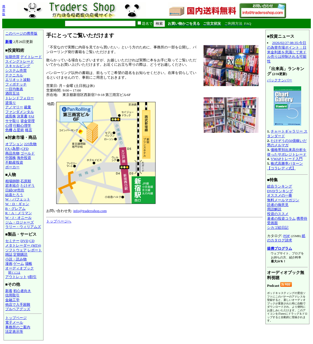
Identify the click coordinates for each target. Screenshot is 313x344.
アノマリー (14, 107)
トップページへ (58, 221)
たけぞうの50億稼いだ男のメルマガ (287, 143)
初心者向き (22, 291)
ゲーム (18, 264)
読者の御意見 (278, 205)
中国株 (10, 158)
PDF (286, 236)
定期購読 (20, 254)
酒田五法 (12, 93)
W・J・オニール (18, 218)
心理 (8, 125)
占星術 (18, 130)
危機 (8, 130)
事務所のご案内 (17, 327)
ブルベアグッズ (17, 309)
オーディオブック (19, 268)
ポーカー (12, 167)
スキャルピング (17, 66)
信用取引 (12, 295)
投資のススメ (278, 214)
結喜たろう (14, 195)
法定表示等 (14, 331)
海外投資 (24, 158)
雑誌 (8, 254)
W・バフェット (17, 199)
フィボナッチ (16, 84)
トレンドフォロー (19, 98)
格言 (28, 130)
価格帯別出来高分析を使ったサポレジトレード (286, 152)
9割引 (32, 277)
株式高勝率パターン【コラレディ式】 (285, 165)
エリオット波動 (17, 80)
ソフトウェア (16, 250)
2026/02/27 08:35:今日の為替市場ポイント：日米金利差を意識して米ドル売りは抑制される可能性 (286, 52)
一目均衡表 (14, 89)
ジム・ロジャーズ (19, 222)
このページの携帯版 (21, 33)
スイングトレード (19, 61)
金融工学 (12, 300)
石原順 (25, 181)
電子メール (14, 322)
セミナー (12, 241)
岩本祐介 (12, 185)
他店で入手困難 (17, 304)
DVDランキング (280, 191)
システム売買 (16, 70)
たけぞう (27, 185)
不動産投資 (14, 162)
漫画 (8, 264)
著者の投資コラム (281, 218)
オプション (14, 144)
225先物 (30, 144)
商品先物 (12, 153)
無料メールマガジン (283, 200)
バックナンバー (279, 80)
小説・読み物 (16, 259)
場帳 (28, 264)
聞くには (14, 272)
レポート (35, 250)
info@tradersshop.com (89, 211)
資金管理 (27, 121)
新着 (8, 42)
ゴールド (27, 153)
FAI (31, 116)
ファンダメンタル (19, 112)
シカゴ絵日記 (278, 227)
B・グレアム (15, 209)
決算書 (22, 116)
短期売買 (12, 57)
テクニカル (14, 75)
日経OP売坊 (14, 190)
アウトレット (16, 277)
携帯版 (3, 10)
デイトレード (31, 57)
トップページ (16, 318)
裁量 (27, 107)
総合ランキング (279, 186)
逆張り (10, 103)
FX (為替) (12, 149)
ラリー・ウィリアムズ (23, 227)
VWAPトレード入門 (287, 159)
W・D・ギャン (17, 204)
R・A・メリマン (18, 213)
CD (32, 241)
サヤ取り (12, 121)
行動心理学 (22, 125)
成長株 (10, 116)
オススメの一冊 (279, 195)
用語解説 (274, 209)
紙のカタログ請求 (286, 238)
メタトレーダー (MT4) (23, 245)
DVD (24, 241)
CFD (25, 149)
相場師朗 (12, 181)
